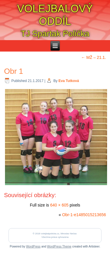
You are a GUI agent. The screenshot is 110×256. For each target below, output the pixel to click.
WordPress (33, 246)
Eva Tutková (68, 81)
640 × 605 (59, 205)
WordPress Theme (59, 246)
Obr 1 (13, 71)
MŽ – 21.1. (93, 57)
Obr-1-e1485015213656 (84, 214)
